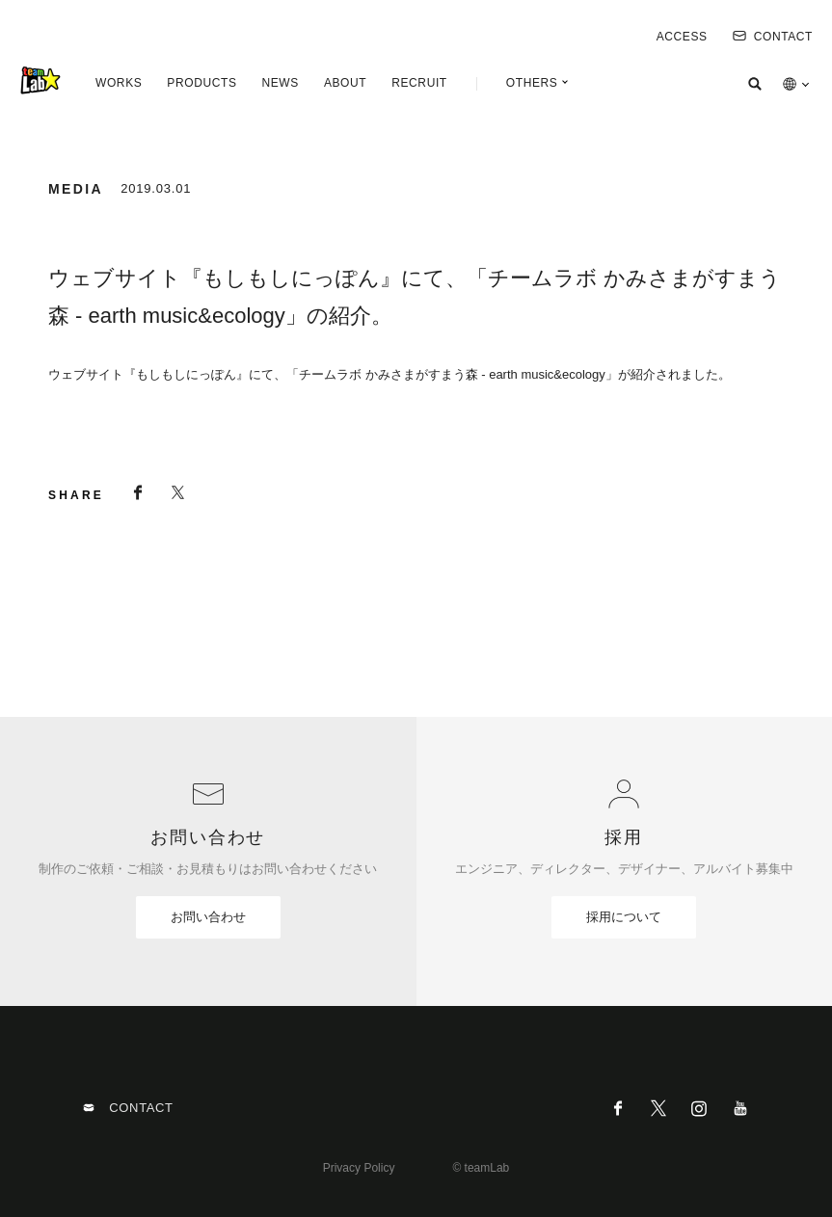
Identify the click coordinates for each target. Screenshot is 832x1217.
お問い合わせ (208, 917)
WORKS (118, 83)
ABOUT (345, 83)
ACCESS (682, 36)
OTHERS (532, 83)
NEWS (279, 83)
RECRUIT (419, 83)
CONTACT (773, 36)
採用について (623, 917)
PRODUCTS (201, 83)
